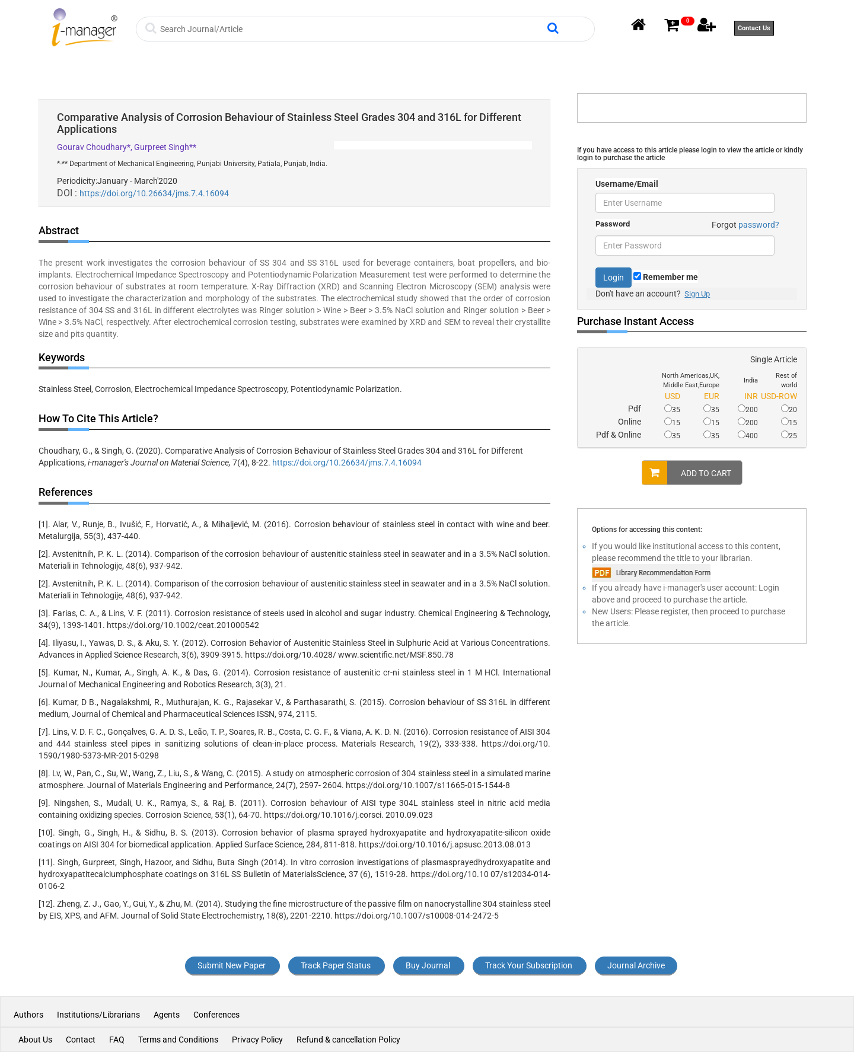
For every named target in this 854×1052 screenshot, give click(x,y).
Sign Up (697, 293)
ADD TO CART (686, 472)
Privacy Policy (257, 1039)
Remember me (665, 277)
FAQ (117, 1039)
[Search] (352, 29)
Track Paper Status (336, 965)
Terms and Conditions (178, 1039)
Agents (167, 1014)
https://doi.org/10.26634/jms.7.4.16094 (154, 193)
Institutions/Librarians (98, 1014)
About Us (35, 1039)
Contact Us (754, 28)
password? (758, 224)
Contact (80, 1039)
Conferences (216, 1014)
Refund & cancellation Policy (348, 1039)
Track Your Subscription (528, 965)
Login (613, 277)
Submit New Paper (231, 965)
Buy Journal (428, 965)
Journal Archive (636, 965)
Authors (29, 1014)
